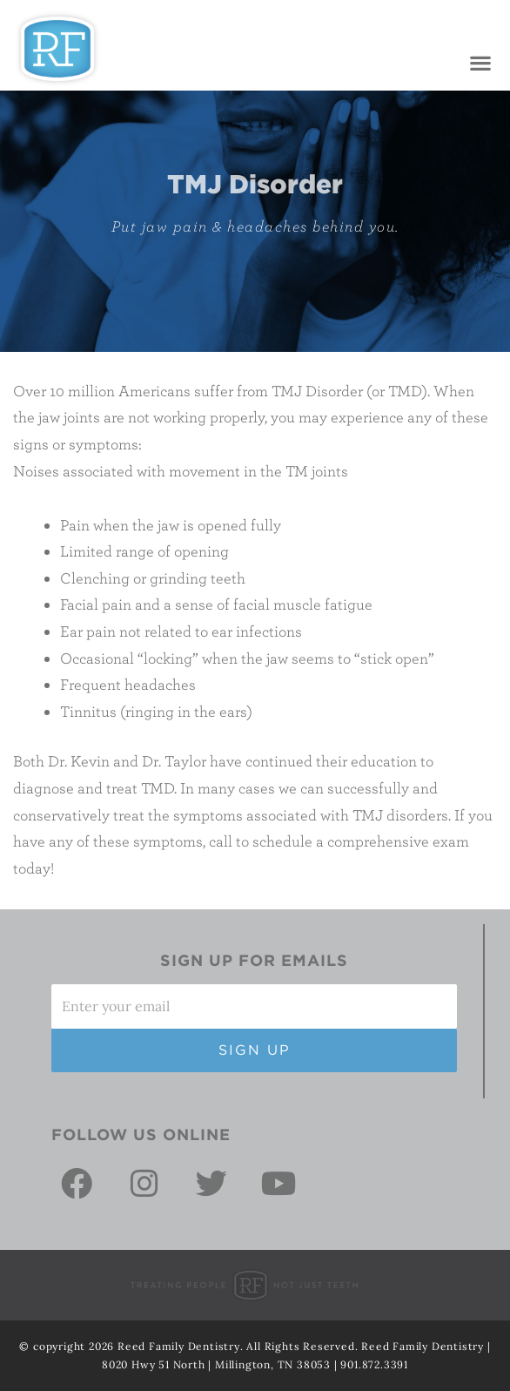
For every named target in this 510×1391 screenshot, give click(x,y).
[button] (480, 63)
